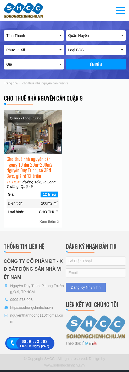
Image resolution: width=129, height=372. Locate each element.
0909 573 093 (21, 300)
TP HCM (13, 186)
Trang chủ (11, 83)
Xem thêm (49, 225)
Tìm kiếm (95, 64)
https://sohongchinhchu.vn (31, 307)
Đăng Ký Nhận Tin (86, 287)
